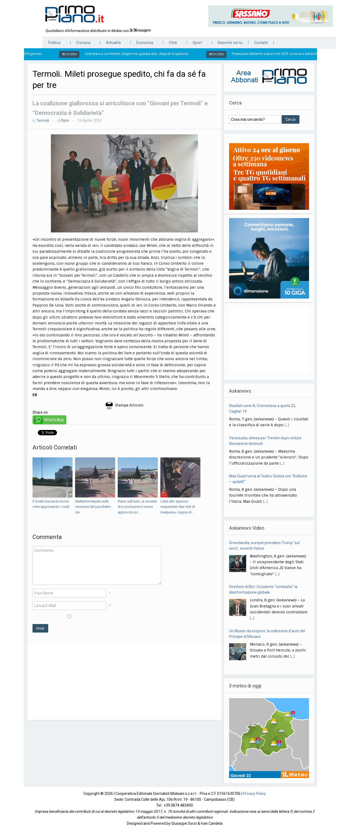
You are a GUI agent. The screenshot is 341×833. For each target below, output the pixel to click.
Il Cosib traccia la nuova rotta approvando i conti (51, 504)
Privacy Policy (254, 793)
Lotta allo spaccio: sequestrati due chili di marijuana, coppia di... (177, 506)
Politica (53, 44)
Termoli (42, 120)
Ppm (65, 120)
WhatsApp (54, 419)
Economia (143, 44)
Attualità (112, 44)
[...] (287, 425)
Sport (196, 44)
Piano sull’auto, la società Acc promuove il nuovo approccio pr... (137, 506)
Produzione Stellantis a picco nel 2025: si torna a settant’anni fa (283, 54)
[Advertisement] (124, 682)
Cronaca (82, 44)
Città (172, 44)
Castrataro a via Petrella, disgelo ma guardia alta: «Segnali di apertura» (141, 54)
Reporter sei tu (230, 43)
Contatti (261, 43)
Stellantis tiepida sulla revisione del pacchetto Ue (93, 506)
